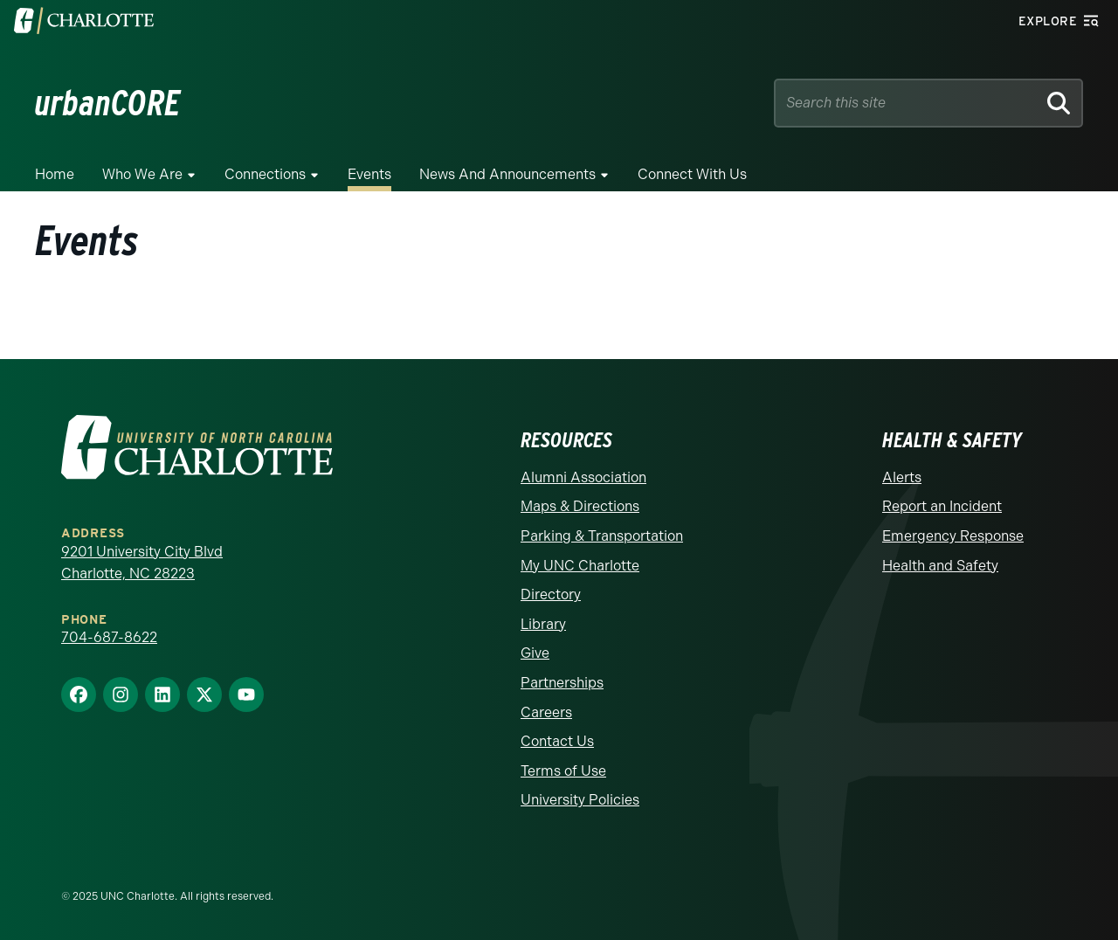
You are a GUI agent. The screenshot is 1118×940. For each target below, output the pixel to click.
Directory (551, 594)
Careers (546, 712)
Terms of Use (563, 771)
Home (54, 174)
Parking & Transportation (602, 536)
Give (535, 653)
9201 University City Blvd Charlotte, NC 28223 (142, 563)
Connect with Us (692, 174)
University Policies (580, 799)
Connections (265, 174)
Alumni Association (583, 477)
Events (369, 174)
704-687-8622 (109, 637)
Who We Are (142, 174)
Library (543, 624)
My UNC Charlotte (580, 565)
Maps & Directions (580, 506)
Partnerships (562, 682)
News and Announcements (507, 174)
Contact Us (557, 741)
